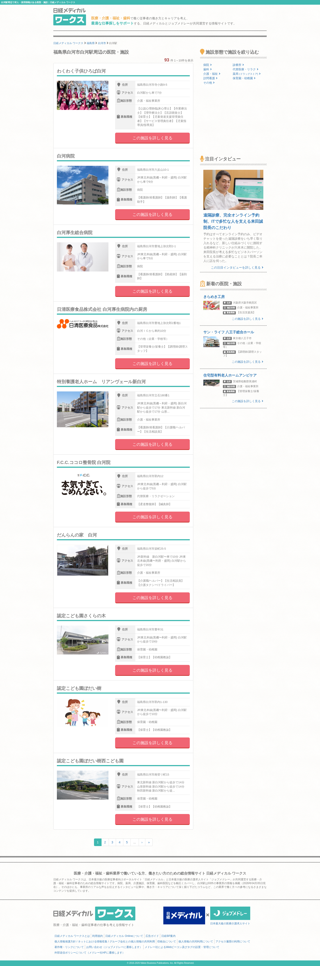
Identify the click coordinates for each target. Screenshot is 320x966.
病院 (207, 65)
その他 (209, 82)
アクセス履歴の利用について (233, 941)
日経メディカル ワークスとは (72, 936)
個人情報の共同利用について (195, 941)
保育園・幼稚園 (244, 78)
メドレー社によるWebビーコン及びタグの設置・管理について (182, 947)
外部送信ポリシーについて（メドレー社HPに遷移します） (89, 952)
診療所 (238, 65)
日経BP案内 (168, 936)
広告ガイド (152, 936)
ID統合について (166, 941)
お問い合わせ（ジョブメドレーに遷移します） (114, 947)
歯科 (207, 69)
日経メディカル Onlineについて (124, 936)
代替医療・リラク (245, 69)
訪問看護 (210, 78)
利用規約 (97, 936)
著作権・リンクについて (69, 947)
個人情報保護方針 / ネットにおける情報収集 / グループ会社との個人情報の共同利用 (104, 941)
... (134, 842)
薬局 (247, 73)
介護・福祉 (211, 73)
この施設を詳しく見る (152, 138)
